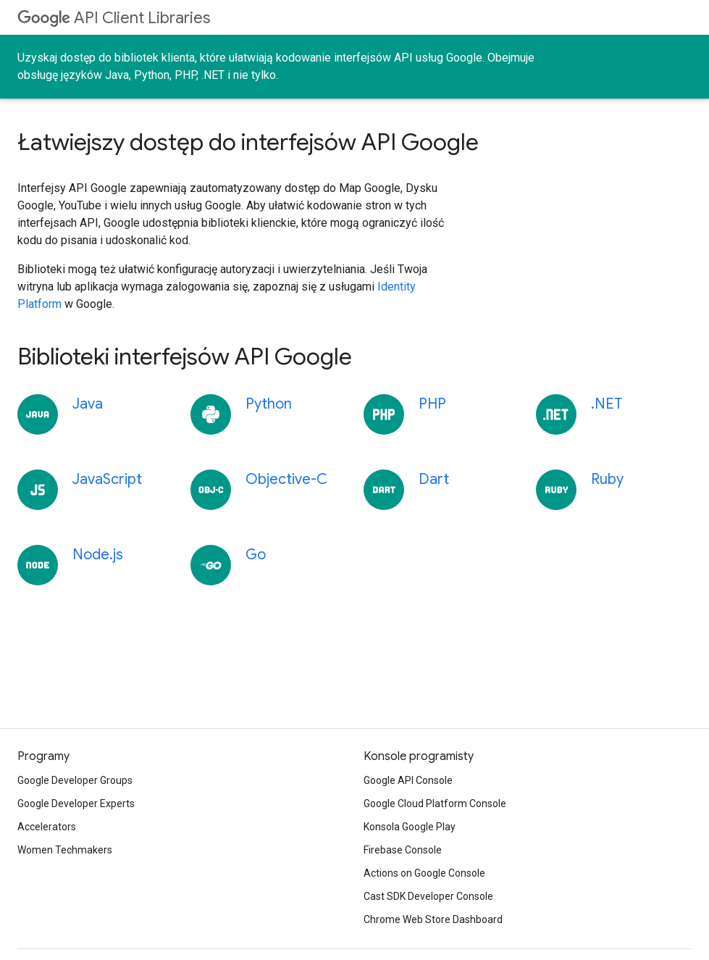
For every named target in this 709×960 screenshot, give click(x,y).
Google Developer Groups (75, 780)
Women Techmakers (64, 850)
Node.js (97, 555)
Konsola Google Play (410, 826)
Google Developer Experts (76, 803)
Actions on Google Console (424, 873)
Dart (434, 479)
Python (269, 404)
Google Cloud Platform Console (435, 803)
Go (256, 555)
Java (87, 404)
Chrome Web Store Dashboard (433, 919)
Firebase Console (403, 850)
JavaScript (107, 479)
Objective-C (286, 479)
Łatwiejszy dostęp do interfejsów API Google (248, 142)
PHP (432, 404)
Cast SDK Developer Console (428, 896)
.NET (606, 404)
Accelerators (46, 826)
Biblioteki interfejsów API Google (184, 356)
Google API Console (408, 780)
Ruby (607, 479)
